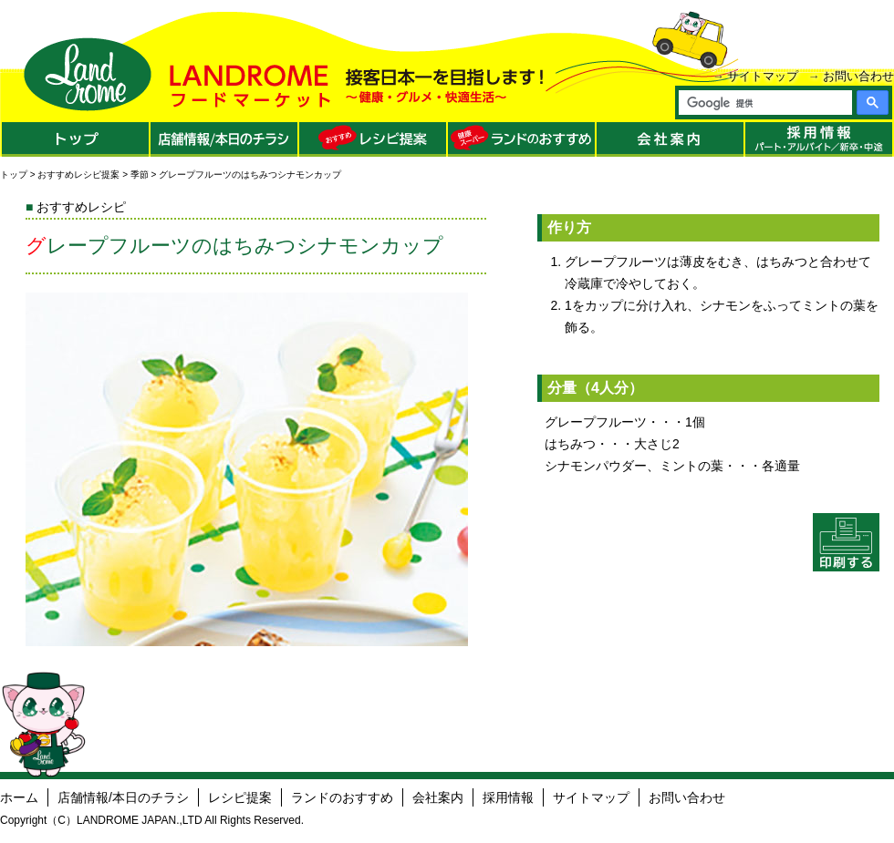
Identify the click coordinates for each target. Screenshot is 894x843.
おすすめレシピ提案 (78, 175)
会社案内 (437, 797)
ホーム (19, 797)
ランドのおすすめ (342, 797)
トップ (13, 175)
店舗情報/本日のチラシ (123, 797)
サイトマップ (762, 76)
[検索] (764, 103)
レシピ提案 (240, 797)
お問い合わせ (858, 76)
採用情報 (508, 797)
